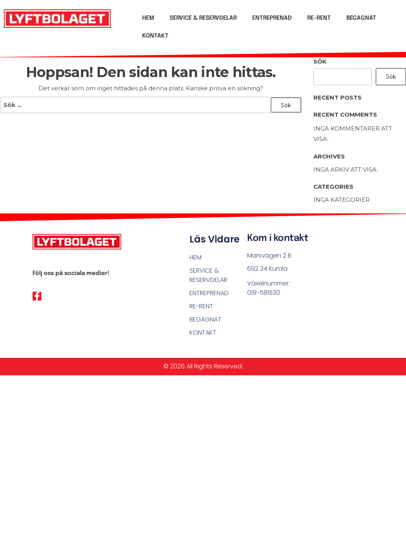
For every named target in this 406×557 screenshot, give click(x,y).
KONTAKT (155, 36)
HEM (148, 18)
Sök (320, 61)
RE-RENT (319, 18)
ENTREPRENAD (272, 18)
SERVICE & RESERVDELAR (203, 18)
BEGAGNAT (361, 18)
